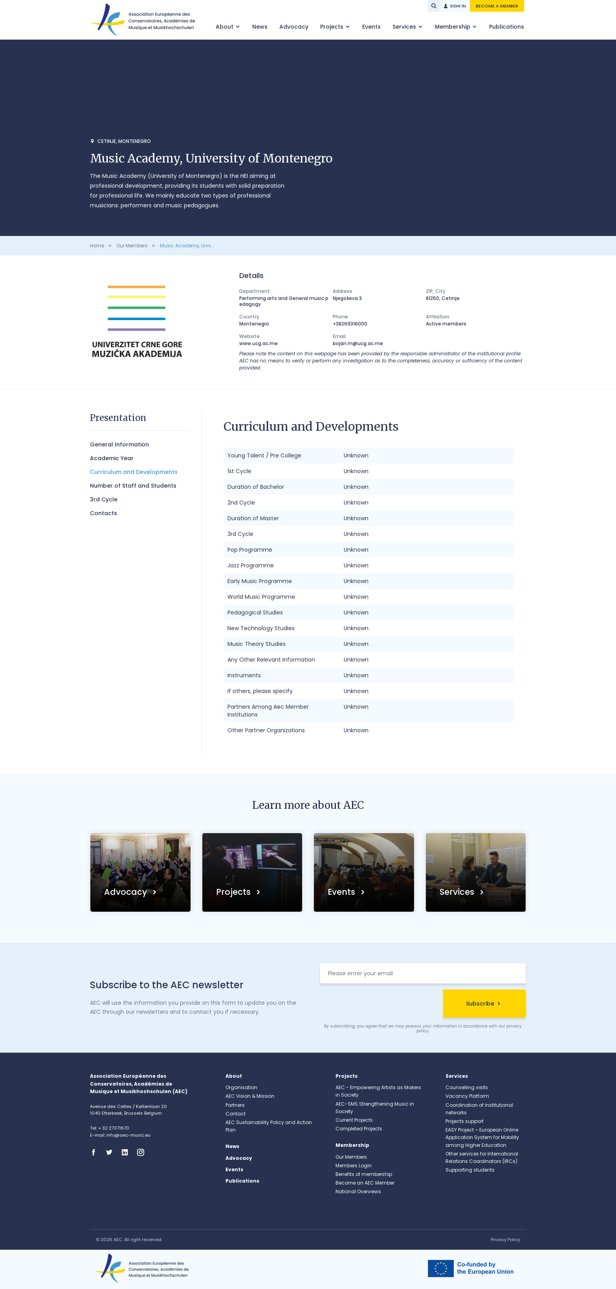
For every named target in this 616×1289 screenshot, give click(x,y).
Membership (453, 27)
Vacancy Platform (467, 1096)
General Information (119, 444)
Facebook (96, 1152)
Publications (506, 27)
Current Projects (354, 1120)
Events (371, 27)
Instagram (143, 1152)
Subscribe (480, 1003)
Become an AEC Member (365, 1182)
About (225, 27)
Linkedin (127, 1152)
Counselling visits (467, 1087)
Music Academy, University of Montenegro (210, 245)
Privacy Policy (505, 1239)
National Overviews (358, 1191)
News (260, 27)
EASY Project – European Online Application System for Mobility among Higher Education (482, 1137)
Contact (236, 1113)
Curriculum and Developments (134, 472)
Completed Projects (359, 1128)
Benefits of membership (364, 1174)
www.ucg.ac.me (258, 343)
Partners (235, 1105)
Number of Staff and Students (133, 486)
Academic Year (112, 458)
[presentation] (379, 1004)
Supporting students (470, 1169)
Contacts (103, 513)
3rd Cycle (103, 499)
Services (405, 27)
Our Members (132, 245)
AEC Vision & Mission (250, 1096)
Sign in (458, 6)
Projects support (465, 1121)
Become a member (497, 6)
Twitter (111, 1152)
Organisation (241, 1087)
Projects (332, 27)
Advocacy (293, 27)
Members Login (354, 1165)
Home (97, 245)
